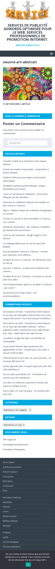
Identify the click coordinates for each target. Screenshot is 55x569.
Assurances (8, 476)
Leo (5, 382)
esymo (6, 390)
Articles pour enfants (12, 467)
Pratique (7, 532)
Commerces (8, 485)
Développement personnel (15, 444)
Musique (7, 525)
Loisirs (6, 511)
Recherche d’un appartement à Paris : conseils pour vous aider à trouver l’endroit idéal (26, 349)
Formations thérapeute (14, 449)
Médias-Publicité (10, 521)
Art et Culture (9, 462)
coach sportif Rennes (13, 346)
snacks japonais (10, 366)
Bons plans (8, 481)
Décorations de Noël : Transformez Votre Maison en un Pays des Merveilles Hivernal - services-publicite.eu (26, 326)
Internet (6, 506)
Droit (5, 490)
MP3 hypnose (9, 439)
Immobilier (7, 502)
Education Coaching (11, 497)
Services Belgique (11, 542)
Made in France (10, 516)
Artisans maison (10, 471)
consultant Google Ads (13, 338)
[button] (51, 53)
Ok (28, 565)
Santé (5, 537)
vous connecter (21, 130)
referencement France (13, 358)
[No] (51, 559)
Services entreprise (11, 546)
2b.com (6, 374)
